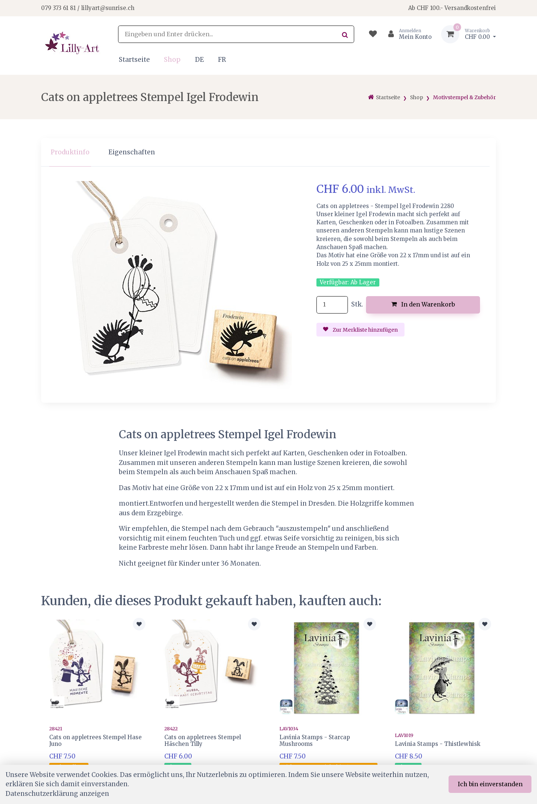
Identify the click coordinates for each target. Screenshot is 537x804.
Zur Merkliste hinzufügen (360, 329)
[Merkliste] (373, 34)
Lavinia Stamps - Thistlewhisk (437, 743)
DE (199, 60)
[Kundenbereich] (407, 34)
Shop (172, 60)
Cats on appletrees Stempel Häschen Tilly (202, 740)
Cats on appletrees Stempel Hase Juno (95, 740)
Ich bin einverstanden (490, 784)
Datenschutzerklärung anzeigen (57, 794)
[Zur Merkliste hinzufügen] (139, 624)
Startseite (134, 60)
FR (222, 60)
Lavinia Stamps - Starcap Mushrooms (314, 740)
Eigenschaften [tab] (131, 152)
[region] (268, 152)
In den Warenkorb (423, 304)
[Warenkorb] (468, 34)
